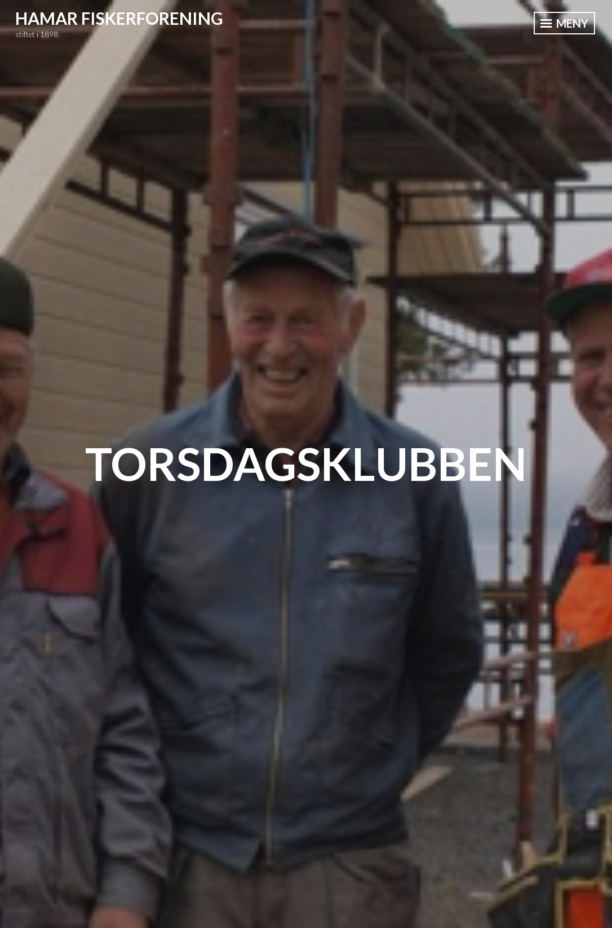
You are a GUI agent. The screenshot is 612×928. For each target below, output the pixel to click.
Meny (564, 23)
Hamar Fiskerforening (119, 18)
